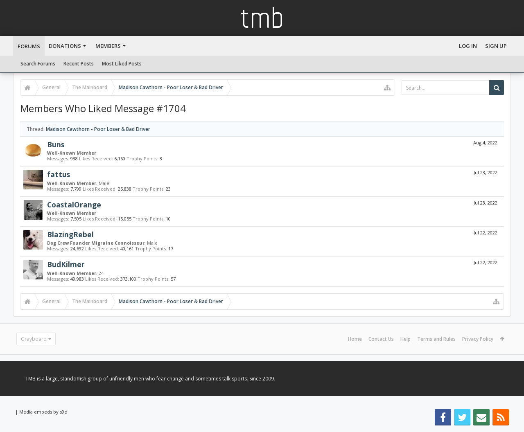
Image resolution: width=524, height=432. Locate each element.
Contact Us (381, 338)
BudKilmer (66, 264)
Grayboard (34, 338)
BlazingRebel (70, 234)
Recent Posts (78, 63)
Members (108, 46)
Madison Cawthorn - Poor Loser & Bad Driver (98, 129)
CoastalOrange (74, 204)
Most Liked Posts (122, 63)
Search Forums (37, 63)
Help (405, 338)
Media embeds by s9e (43, 412)
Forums (29, 46)
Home (355, 338)
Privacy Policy (477, 338)
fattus (58, 174)
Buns (55, 144)
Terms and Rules (436, 338)
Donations (65, 46)
